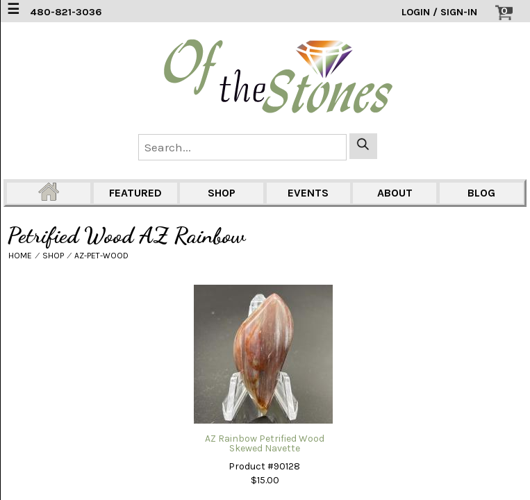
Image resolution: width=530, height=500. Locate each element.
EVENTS (308, 192)
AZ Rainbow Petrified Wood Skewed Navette (264, 443)
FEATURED (135, 192)
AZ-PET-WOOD (101, 255)
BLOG (481, 192)
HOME (20, 255)
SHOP (221, 192)
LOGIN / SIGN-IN (439, 12)
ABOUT (395, 192)
